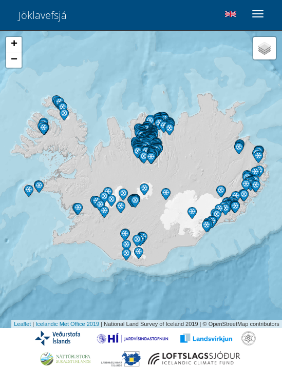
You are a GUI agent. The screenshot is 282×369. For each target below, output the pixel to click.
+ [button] (14, 44)
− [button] (14, 60)
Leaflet (22, 324)
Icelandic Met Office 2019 (67, 324)
